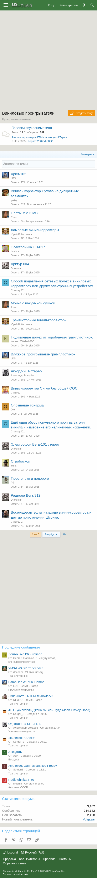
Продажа (9, 859)
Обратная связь (14, 863)
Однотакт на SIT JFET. (24, 723)
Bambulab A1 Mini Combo (26, 682)
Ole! (13, 409)
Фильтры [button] (86, 154)
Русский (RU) (32, 852)
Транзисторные (18, 675)
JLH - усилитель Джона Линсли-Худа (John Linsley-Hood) (49, 710)
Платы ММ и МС (24, 213)
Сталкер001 (18, 290)
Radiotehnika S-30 (21, 779)
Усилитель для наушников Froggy (32, 765)
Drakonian (16, 268)
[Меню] (6, 5)
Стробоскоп (20, 461)
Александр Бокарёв (22, 375)
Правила (49, 859)
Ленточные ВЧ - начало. (25, 654)
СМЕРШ (15, 392)
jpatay (14, 200)
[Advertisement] (48, 61)
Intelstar (15, 251)
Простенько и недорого (30, 479)
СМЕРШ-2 (16, 521)
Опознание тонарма (27, 405)
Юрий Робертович (21, 234)
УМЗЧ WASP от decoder (25, 668)
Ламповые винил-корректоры (35, 230)
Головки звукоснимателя (32, 128)
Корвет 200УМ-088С (40, 141)
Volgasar (89, 819)
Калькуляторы (29, 859)
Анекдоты (15, 752)
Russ (13, 217)
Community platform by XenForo (34, 871)
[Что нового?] (84, 5)
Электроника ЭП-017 (28, 247)
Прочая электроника (21, 689)
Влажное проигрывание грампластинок (43, 354)
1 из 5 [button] (35, 534)
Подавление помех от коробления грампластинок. (52, 337)
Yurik (13, 465)
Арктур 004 (20, 264)
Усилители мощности (21, 731)
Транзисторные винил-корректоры (39, 320)
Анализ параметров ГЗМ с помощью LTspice (39, 137)
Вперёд (51, 534)
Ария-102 (18, 174)
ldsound (10, 852)
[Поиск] (92, 5)
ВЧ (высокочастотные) (22, 661)
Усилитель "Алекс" (21, 738)
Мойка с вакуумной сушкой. (33, 303)
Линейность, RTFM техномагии (30, 696)
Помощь (65, 859)
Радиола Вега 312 (25, 495)
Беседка (13, 759)
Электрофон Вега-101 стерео (35, 444)
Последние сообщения (21, 647)
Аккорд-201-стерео (26, 371)
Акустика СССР (18, 787)
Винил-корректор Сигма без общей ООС (44, 388)
